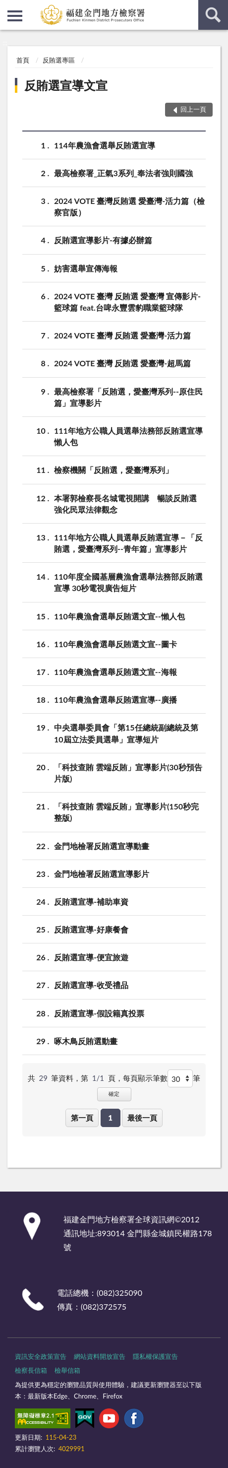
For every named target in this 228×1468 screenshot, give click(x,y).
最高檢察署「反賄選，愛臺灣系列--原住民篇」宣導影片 (128, 396)
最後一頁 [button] (142, 1117)
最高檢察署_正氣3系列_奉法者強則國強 (123, 173)
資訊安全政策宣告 (40, 1356)
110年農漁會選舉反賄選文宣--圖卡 (115, 644)
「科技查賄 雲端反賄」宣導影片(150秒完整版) (126, 811)
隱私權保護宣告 (155, 1356)
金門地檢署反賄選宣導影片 (101, 873)
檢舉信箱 (67, 1370)
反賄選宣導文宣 (66, 85)
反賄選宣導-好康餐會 (91, 929)
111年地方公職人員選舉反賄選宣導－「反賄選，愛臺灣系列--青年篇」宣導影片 (128, 542)
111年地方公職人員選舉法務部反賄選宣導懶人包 (128, 436)
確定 (114, 1093)
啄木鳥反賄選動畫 (85, 1041)
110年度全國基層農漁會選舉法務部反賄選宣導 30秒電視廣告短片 (128, 582)
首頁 (22, 60)
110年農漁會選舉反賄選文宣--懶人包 (119, 616)
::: (7, 7)
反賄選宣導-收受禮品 (91, 985)
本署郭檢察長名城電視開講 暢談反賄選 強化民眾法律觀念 (129, 503)
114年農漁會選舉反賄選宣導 (104, 145)
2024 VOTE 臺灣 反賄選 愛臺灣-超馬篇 (122, 363)
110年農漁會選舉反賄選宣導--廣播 (115, 699)
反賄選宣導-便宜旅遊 (91, 957)
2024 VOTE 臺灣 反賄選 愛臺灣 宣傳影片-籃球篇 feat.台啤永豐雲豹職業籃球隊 (127, 301)
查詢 (213, 15)
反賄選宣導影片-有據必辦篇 (103, 240)
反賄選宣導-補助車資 (91, 901)
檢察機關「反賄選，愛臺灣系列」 (113, 469)
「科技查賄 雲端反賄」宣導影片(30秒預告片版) (128, 772)
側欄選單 (14, 15)
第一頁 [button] (82, 1117)
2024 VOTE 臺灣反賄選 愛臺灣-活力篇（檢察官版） (129, 206)
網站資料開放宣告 (99, 1356)
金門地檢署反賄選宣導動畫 (101, 846)
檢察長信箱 (31, 1370)
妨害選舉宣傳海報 (85, 268)
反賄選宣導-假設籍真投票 (99, 1013)
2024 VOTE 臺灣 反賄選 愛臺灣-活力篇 (122, 335)
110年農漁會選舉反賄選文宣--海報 (115, 671)
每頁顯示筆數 (145, 1077)
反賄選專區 (59, 60)
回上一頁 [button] (193, 109)
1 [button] (110, 1117)
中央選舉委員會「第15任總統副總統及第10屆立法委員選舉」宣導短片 (126, 732)
